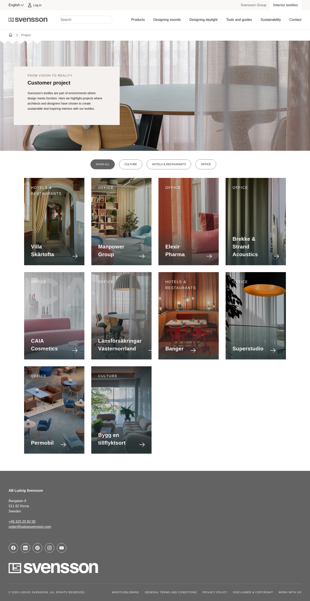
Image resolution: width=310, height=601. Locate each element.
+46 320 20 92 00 (22, 521)
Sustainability (271, 20)
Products (138, 20)
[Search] (85, 20)
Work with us (290, 592)
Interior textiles (285, 5)
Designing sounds (167, 20)
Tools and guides (239, 20)
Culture (130, 164)
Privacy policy (215, 592)
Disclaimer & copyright (253, 592)
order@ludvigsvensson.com (30, 527)
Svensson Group (253, 5)
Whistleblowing (125, 592)
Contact (295, 20)
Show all (103, 164)
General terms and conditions (171, 592)
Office (206, 164)
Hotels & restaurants (169, 164)
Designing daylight (203, 20)
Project (26, 35)
